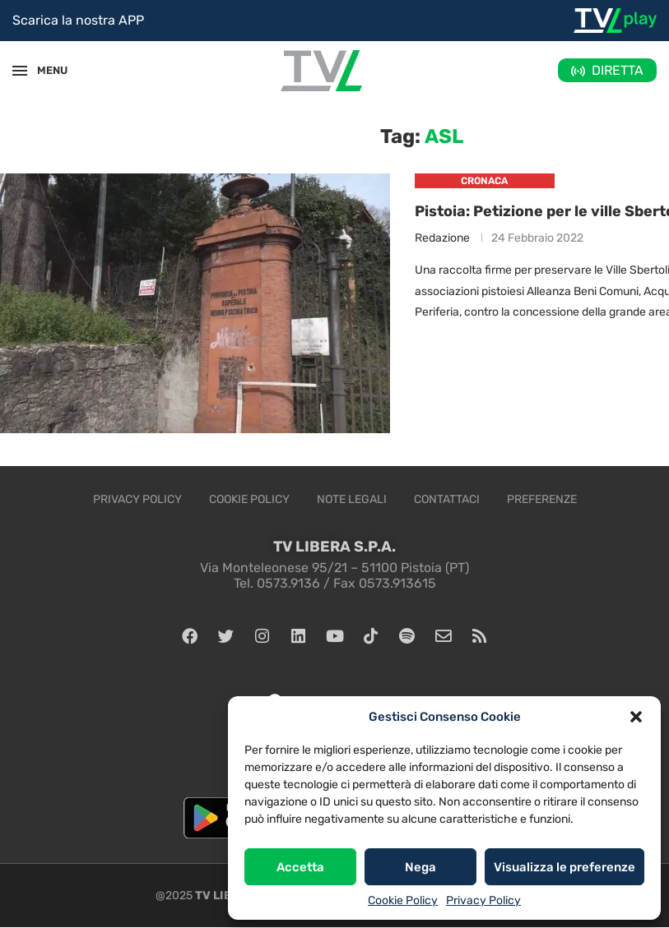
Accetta (300, 867)
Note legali (352, 499)
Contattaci (447, 499)
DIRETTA (617, 70)
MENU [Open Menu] (44, 70)
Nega (420, 867)
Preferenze (542, 499)
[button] (636, 717)
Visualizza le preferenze (564, 867)
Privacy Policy (483, 900)
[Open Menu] (19, 70)
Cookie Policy (403, 900)
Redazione (442, 239)
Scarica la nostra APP (78, 20)
